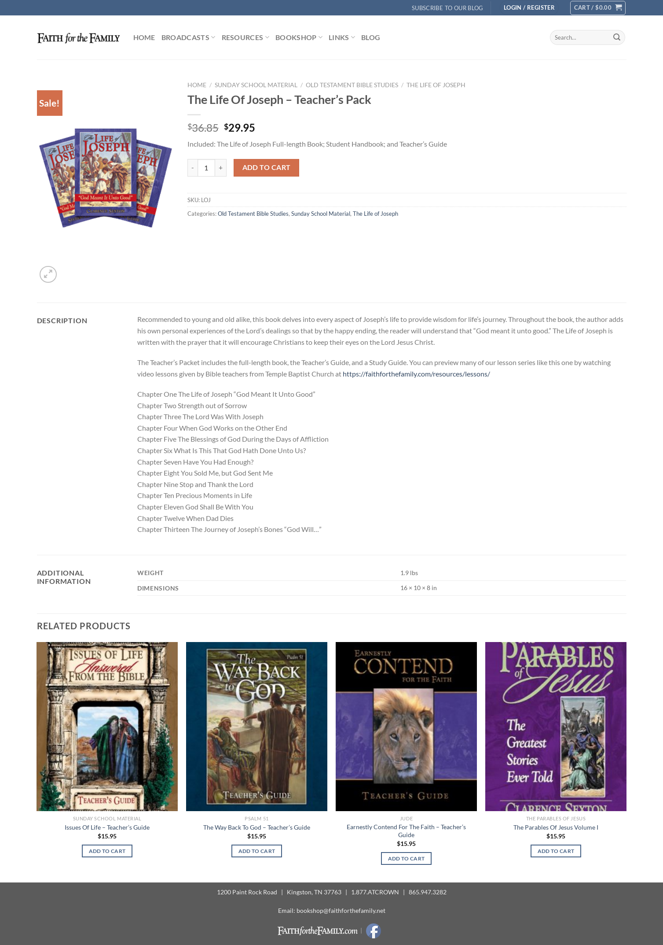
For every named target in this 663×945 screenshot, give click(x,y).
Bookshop (298, 37)
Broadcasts (188, 37)
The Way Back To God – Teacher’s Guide (256, 827)
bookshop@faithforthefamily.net (341, 910)
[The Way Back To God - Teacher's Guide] (256, 726)
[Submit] (616, 37)
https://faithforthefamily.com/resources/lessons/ (416, 373)
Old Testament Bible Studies (352, 85)
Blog (370, 37)
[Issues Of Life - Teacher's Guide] (107, 726)
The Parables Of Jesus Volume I (555, 827)
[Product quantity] (206, 168)
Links (342, 37)
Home (144, 37)
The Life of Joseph (436, 85)
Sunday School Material (256, 85)
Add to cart (266, 167)
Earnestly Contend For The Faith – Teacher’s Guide (406, 831)
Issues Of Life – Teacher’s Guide (107, 827)
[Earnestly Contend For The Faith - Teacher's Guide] (406, 726)
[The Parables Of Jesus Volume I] (555, 726)
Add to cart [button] (107, 851)
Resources (245, 37)
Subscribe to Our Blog (448, 7)
